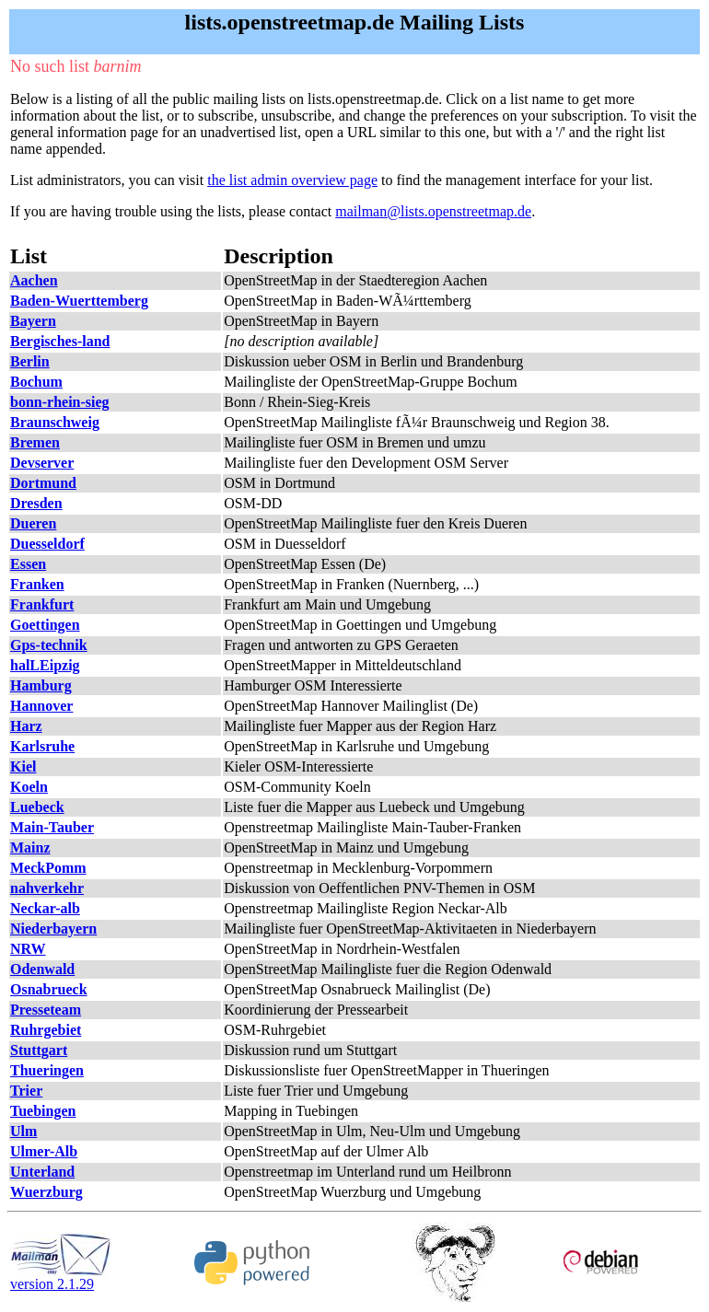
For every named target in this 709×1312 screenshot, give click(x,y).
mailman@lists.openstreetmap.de (433, 211)
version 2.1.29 (60, 1277)
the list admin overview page (292, 180)
